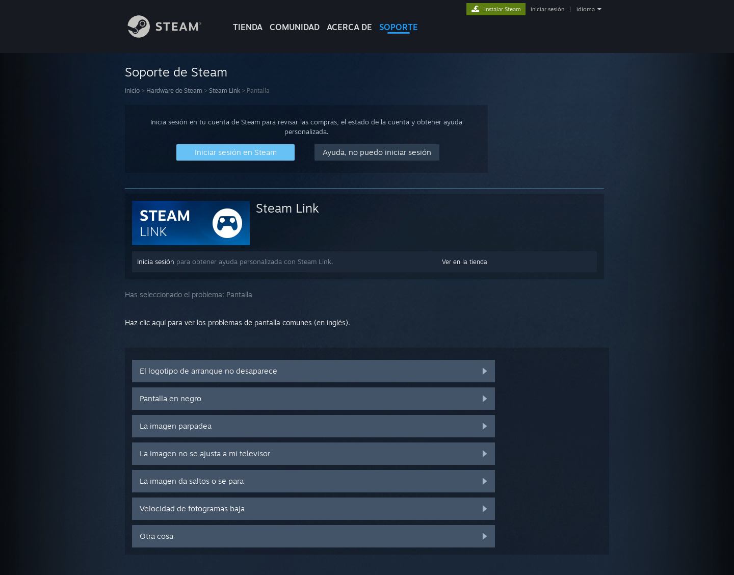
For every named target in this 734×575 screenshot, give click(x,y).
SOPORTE (398, 27)
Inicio (132, 90)
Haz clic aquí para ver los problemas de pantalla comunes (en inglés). (237, 322)
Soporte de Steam (176, 72)
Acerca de (349, 27)
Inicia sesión (155, 261)
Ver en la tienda (464, 262)
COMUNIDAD (295, 27)
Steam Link (224, 90)
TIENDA (248, 27)
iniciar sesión (547, 9)
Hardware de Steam (174, 90)
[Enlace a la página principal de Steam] (172, 35)
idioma (585, 9)
